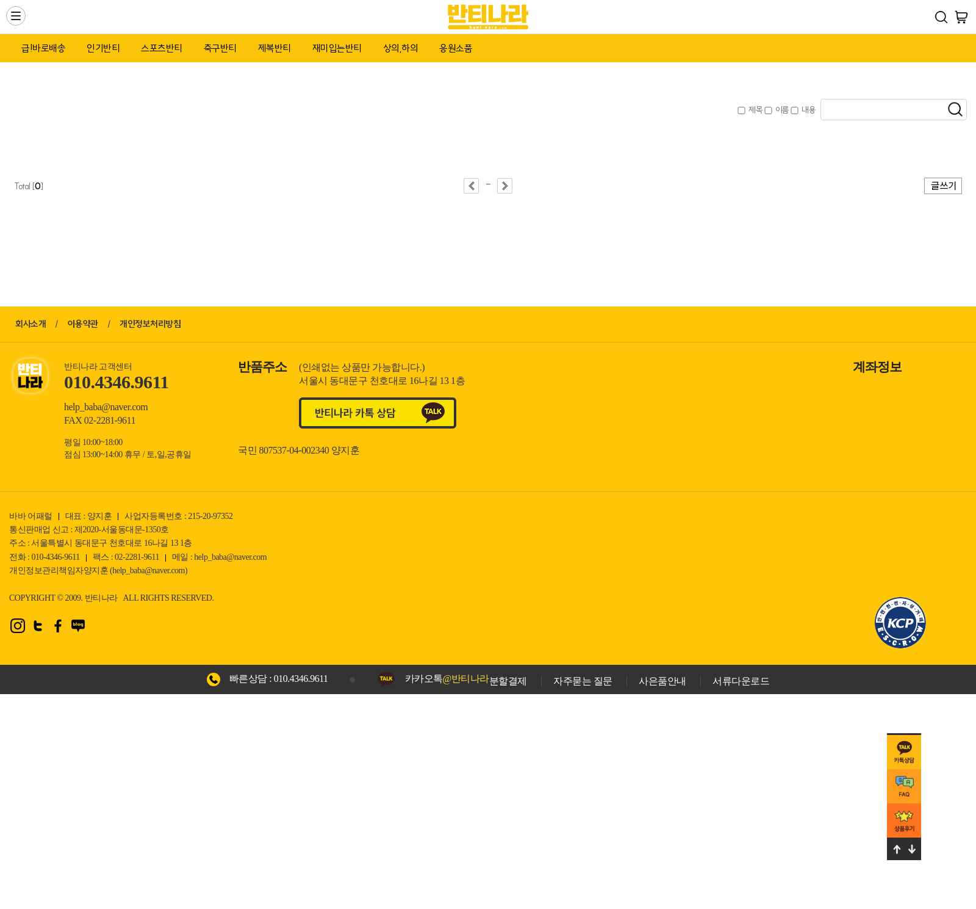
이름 (782, 109)
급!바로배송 (43, 48)
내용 (809, 109)
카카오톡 (447, 678)
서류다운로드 (740, 681)
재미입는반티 (337, 48)
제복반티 (274, 48)
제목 (755, 109)
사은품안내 (662, 681)
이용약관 (83, 324)
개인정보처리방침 (150, 324)
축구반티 (220, 48)
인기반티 (103, 48)
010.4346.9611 (301, 678)
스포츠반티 (161, 48)
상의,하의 (400, 48)
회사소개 (30, 324)
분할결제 (508, 681)
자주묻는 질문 (582, 681)
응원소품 (455, 48)
